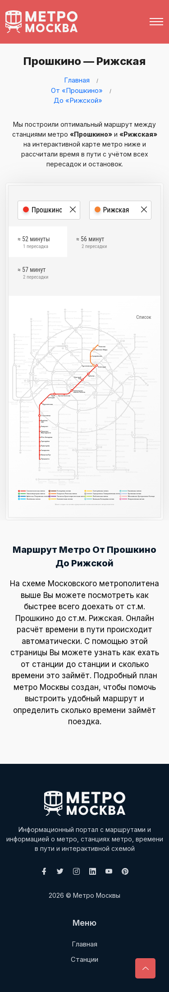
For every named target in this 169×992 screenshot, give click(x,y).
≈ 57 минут (33, 274)
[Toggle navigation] (156, 21)
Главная (77, 80)
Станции (84, 959)
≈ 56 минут (91, 243)
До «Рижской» (78, 100)
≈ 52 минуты (34, 243)
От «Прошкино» (77, 90)
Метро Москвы (96, 895)
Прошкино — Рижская (83, 61)
